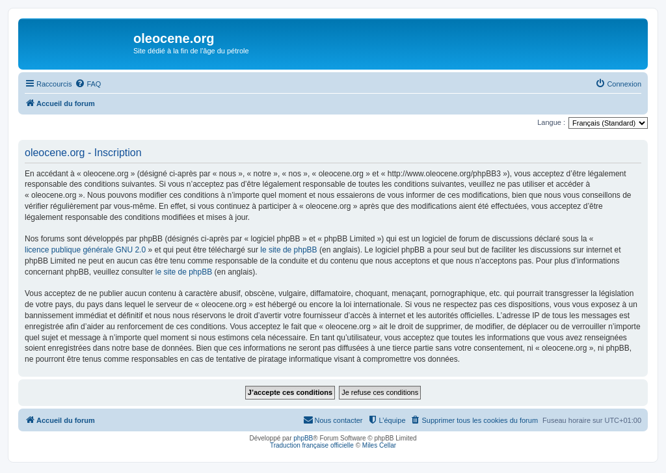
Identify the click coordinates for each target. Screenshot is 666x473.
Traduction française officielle (312, 445)
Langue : (551, 122)
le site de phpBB (288, 249)
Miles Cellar (379, 445)
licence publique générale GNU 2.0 (85, 249)
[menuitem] (88, 84)
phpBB (303, 438)
